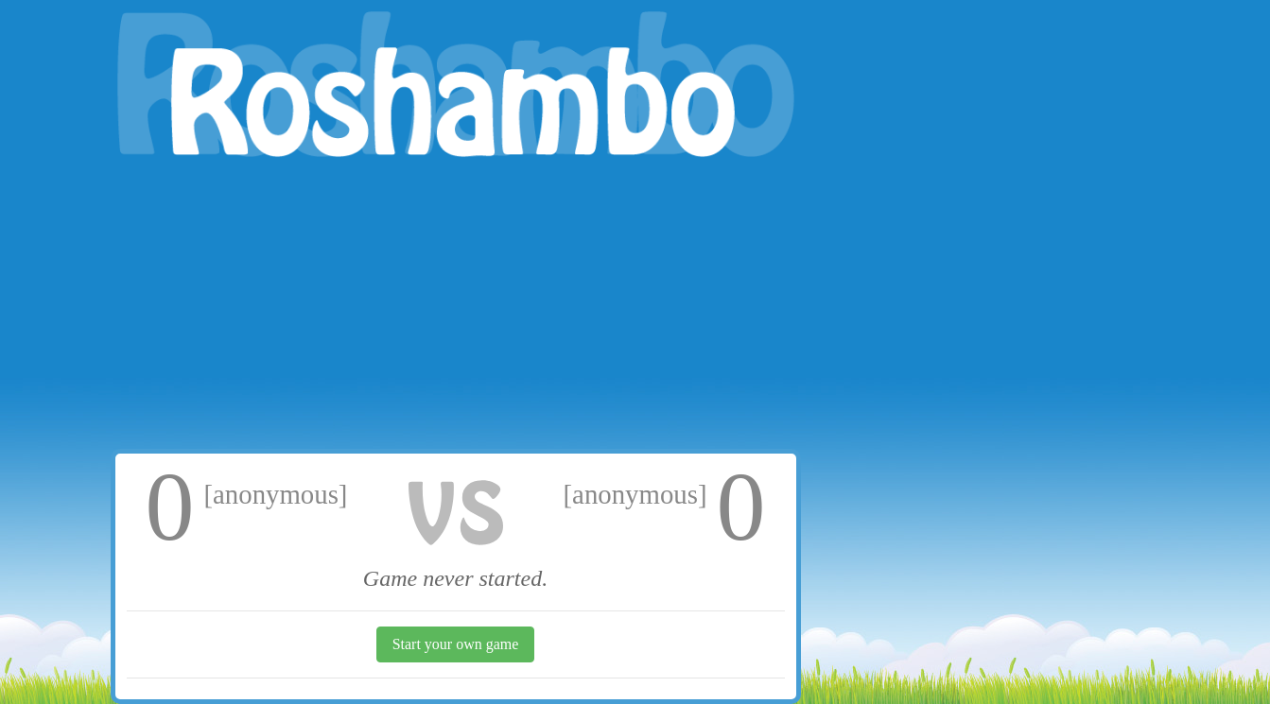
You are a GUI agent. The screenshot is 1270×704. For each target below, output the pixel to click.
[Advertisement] (455, 307)
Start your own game (455, 644)
